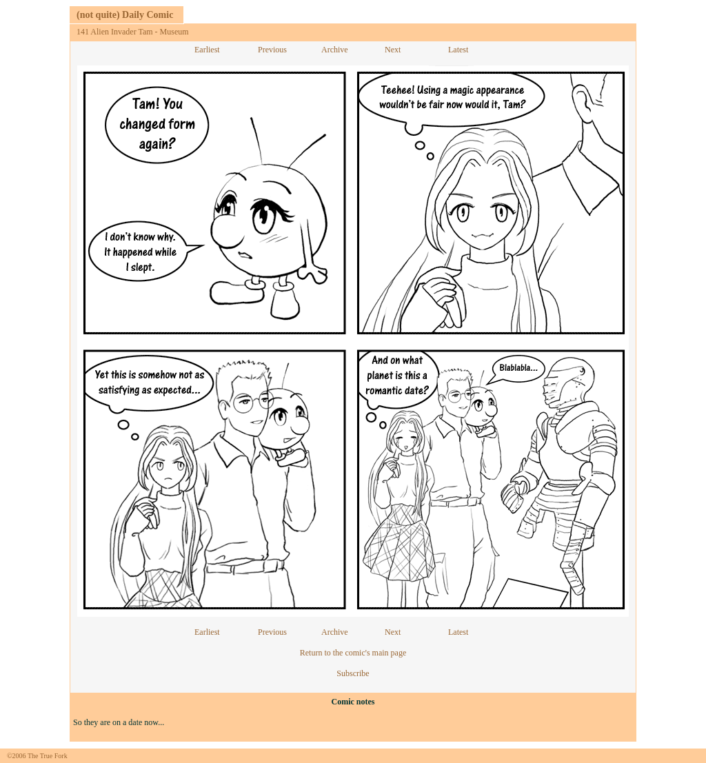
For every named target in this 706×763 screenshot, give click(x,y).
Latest (458, 49)
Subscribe (352, 673)
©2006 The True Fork (37, 756)
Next (393, 49)
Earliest (207, 49)
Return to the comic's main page (353, 653)
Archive (334, 49)
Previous (272, 49)
